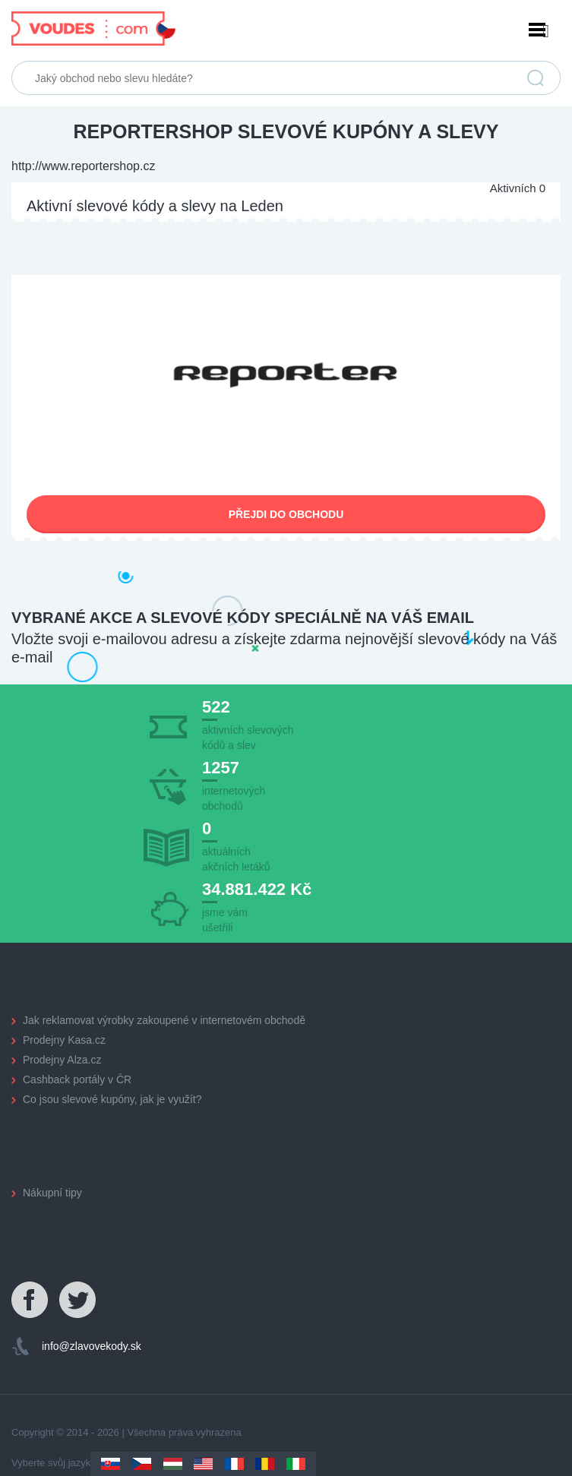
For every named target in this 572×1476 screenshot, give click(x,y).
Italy (295, 1464)
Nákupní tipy (52, 1193)
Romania (264, 1464)
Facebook (30, 1301)
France (234, 1464)
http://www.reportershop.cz (83, 166)
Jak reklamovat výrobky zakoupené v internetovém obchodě (164, 1020)
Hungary (172, 1464)
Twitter (78, 1301)
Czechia (141, 1464)
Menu (286, 31)
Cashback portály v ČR (77, 1079)
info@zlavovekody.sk (91, 1346)
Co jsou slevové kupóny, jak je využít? (112, 1099)
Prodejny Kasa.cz (64, 1040)
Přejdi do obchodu (286, 514)
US (203, 1464)
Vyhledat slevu (535, 78)
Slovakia (110, 1464)
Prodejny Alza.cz (62, 1060)
